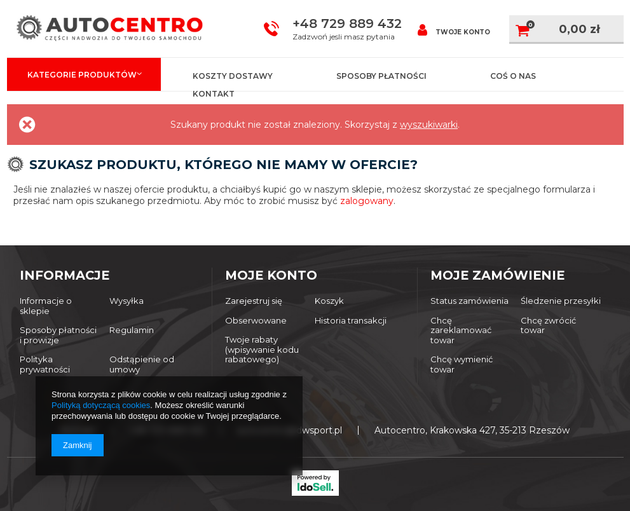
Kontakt (214, 94)
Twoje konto (454, 29)
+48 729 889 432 (347, 23)
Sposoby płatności (381, 76)
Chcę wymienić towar (461, 364)
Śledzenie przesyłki (561, 301)
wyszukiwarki (429, 124)
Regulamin (131, 330)
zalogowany (367, 201)
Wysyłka (126, 301)
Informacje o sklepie (46, 306)
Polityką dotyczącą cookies (100, 405)
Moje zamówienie (497, 275)
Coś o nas (513, 76)
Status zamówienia (469, 301)
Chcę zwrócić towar (548, 326)
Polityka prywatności (45, 364)
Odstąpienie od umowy (141, 364)
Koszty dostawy (233, 76)
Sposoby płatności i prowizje (58, 335)
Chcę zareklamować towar (460, 330)
